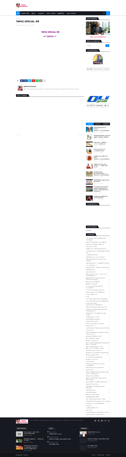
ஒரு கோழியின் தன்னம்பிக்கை (98, 319)
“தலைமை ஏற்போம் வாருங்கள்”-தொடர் (98, 414)
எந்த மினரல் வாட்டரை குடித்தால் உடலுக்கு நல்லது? (98, 313)
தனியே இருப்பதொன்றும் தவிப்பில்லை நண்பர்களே (98, 387)
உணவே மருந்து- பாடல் (98, 294)
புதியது (18, 134)
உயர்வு (98, 296)
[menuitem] (18, 13)
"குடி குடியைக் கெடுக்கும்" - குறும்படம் (98, 244)
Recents (97, 124)
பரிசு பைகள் (98, 410)
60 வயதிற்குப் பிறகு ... (54, 444)
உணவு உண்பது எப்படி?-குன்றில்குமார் (98, 292)
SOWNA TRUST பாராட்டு (55, 434)
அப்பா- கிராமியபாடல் (97, 265)
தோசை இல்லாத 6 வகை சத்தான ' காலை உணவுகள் (98, 401)
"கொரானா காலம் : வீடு (98, 246)
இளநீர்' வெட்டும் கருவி (98, 284)
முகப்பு (17, 18)
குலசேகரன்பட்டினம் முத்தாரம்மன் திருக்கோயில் (98, 353)
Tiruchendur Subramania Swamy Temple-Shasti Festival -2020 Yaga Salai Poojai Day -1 (101, 189)
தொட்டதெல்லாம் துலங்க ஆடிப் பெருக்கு (98, 399)
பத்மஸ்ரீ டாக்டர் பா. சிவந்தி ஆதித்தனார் (97, 403)
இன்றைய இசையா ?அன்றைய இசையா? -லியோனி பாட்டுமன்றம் (98, 278)
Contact (108, 455)
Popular (90, 124)
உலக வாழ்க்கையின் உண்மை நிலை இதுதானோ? (98, 301)
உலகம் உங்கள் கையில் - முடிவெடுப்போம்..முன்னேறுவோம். (98, 304)
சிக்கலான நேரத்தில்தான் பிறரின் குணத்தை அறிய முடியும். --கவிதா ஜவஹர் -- (98, 372)
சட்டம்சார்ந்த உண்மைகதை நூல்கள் (98, 357)
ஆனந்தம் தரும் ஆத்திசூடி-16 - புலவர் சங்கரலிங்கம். (101, 197)
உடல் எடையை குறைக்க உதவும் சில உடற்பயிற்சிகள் (98, 287)
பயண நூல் (98, 405)
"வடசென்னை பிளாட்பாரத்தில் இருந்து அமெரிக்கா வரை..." (98, 251)
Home (93, 455)
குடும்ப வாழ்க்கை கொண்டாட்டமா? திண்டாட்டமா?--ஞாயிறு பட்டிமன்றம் (98, 347)
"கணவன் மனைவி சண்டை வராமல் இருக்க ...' (98, 242)
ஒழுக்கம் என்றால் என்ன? (98, 321)
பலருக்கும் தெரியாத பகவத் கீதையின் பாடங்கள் (98, 412)
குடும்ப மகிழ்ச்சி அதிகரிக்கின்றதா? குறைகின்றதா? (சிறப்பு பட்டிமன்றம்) (98, 343)
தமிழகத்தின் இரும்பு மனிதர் (98, 397)
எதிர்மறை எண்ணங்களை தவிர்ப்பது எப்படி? (98, 307)
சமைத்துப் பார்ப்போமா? (98, 359)
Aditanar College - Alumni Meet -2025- (60, 439)
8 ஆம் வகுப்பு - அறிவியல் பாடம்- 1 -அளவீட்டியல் (100, 143)
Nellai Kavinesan (30, 86)
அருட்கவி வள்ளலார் (98, 272)
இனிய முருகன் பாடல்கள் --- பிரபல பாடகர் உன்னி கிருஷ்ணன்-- (98, 274)
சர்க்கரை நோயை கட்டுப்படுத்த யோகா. (98, 367)
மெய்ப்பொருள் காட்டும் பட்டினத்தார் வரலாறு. (99, 149)
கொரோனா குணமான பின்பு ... (97, 355)
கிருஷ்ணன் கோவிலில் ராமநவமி (98, 336)
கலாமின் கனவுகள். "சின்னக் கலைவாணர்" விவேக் (98, 328)
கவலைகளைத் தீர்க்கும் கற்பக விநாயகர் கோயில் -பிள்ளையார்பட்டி (98, 333)
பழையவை (80, 134)
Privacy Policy (100, 455)
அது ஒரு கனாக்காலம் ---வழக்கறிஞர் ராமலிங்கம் (98, 263)
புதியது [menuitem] (33, 13)
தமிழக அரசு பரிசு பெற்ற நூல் (98, 394)
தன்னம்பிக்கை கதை (98, 390)
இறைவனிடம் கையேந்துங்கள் (98, 282)
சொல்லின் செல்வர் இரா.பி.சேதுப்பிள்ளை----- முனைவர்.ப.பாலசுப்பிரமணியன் (101, 173)
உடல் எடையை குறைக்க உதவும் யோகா (98, 290)
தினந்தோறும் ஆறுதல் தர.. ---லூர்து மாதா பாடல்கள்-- (34, 439)
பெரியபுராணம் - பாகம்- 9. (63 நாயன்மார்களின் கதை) (31, 432)
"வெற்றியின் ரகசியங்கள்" (98, 255)
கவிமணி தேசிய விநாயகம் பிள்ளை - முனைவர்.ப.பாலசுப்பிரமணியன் (101, 129)
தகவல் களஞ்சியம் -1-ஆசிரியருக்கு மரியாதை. (98, 382)
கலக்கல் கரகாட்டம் (98, 326)
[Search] (95, 45)
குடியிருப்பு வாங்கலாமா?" (98, 340)
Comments (106, 124)
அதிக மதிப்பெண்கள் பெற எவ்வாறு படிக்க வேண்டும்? (98, 260)
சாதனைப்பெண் (98, 370)
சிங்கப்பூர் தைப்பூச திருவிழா (98, 376)
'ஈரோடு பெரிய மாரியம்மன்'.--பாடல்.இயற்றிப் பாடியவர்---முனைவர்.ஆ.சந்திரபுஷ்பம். (31, 447)
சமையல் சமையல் (98, 361)
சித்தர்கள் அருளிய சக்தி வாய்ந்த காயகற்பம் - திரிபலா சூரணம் (98, 378)
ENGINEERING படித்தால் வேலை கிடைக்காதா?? (101, 180)
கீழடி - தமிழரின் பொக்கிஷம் (98, 338)
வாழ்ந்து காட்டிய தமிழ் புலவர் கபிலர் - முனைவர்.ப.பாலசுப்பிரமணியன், (101, 157)
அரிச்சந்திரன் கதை (97, 270)
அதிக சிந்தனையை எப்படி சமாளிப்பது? (98, 257)
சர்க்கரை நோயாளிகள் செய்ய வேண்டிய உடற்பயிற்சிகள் (98, 364)
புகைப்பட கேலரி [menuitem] (50, 13)
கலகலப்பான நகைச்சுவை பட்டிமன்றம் (98, 323)
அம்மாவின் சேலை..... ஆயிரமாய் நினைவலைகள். (98, 268)
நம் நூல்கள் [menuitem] (41, 13)
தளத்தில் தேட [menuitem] (60, 13)
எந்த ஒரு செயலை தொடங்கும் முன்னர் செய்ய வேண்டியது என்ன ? (98, 310)
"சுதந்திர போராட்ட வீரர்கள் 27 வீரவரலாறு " (98, 249)
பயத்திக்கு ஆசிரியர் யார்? (98, 408)
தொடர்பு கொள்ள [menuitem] (71, 13)
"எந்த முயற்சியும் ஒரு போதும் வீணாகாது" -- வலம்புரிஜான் (98, 239)
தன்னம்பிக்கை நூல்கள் (98, 392)
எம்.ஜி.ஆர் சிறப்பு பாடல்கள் (98, 317)
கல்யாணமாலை (97, 330)
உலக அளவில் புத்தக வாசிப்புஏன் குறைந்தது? (98, 299)
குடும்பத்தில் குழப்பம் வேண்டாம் (98, 350)
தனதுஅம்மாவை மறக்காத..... (98, 384)
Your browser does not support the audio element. (98, 69)
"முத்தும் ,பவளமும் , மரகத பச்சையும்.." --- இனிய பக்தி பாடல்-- (100, 165)
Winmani (26, 455)
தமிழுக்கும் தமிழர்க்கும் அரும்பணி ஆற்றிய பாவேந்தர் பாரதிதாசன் (102, 136)
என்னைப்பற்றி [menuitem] (25, 13)
